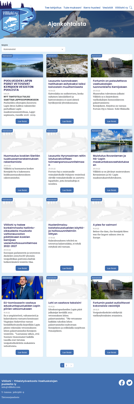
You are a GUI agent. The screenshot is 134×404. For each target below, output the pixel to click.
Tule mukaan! (73, 7)
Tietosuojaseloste (10, 397)
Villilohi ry (121, 7)
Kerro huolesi (92, 7)
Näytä (5, 45)
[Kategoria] (34, 49)
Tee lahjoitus (53, 7)
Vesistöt (108, 7)
